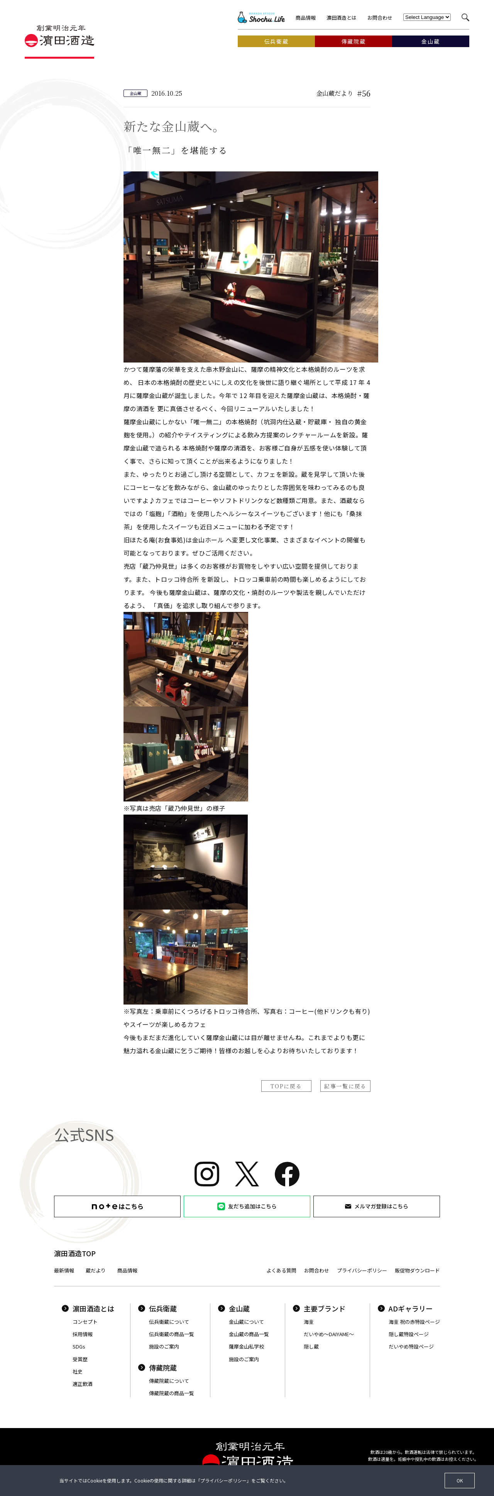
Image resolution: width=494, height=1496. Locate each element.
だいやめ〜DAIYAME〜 (329, 1334)
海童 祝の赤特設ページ (414, 1321)
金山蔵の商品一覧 (249, 1334)
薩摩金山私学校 (246, 1346)
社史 (78, 1371)
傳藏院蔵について (169, 1380)
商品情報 (306, 17)
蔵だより (96, 1270)
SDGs (79, 1346)
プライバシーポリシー (362, 1270)
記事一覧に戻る (345, 1086)
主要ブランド (319, 1308)
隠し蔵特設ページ (409, 1334)
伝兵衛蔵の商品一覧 (171, 1334)
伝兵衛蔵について (169, 1321)
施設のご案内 (164, 1346)
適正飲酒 (83, 1384)
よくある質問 (281, 1270)
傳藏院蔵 (157, 1367)
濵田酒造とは (342, 17)
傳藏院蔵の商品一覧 (171, 1393)
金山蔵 (234, 1308)
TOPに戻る (286, 1086)
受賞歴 (80, 1359)
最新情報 (64, 1270)
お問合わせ (379, 17)
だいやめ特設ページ (411, 1346)
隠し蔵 (311, 1346)
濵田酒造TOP (75, 1253)
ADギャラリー (405, 1308)
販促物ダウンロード (417, 1270)
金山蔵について (246, 1321)
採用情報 (83, 1334)
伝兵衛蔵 (157, 1308)
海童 (309, 1321)
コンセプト (85, 1321)
